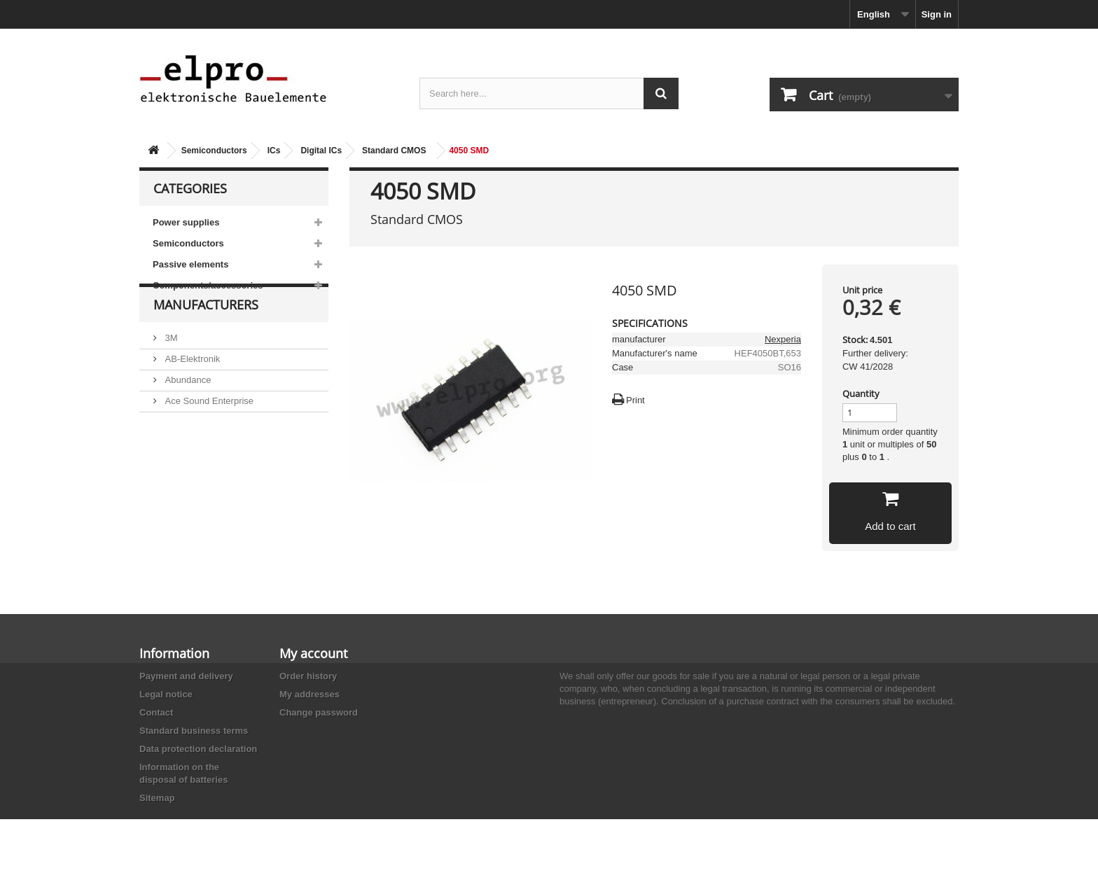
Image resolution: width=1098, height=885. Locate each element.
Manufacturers (205, 337)
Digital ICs (321, 150)
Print (635, 400)
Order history (308, 676)
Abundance (186, 407)
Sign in (937, 14)
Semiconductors (214, 150)
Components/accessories (208, 285)
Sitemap (157, 798)
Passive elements (190, 264)
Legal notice (166, 694)
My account (313, 653)
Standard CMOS (394, 150)
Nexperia (783, 339)
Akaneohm (185, 491)
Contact (156, 712)
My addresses (309, 694)
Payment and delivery (186, 676)
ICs (274, 150)
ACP (172, 449)
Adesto (177, 470)
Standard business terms (193, 730)
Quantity (861, 393)
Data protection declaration (198, 749)
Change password (318, 712)
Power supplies (186, 222)
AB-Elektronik (191, 386)
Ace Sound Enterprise (207, 428)
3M (170, 365)
